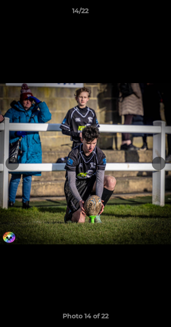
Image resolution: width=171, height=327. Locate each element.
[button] (138, 13)
